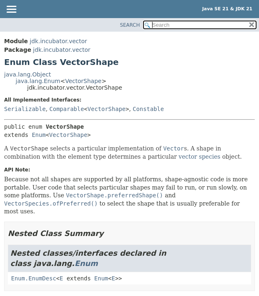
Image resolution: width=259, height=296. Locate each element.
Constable (148, 109)
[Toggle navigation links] (11, 10)
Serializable (25, 109)
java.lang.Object (27, 74)
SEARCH (130, 25)
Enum (39, 135)
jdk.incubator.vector (58, 41)
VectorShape (83, 81)
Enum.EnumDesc (33, 278)
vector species (199, 156)
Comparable (66, 109)
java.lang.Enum (38, 81)
